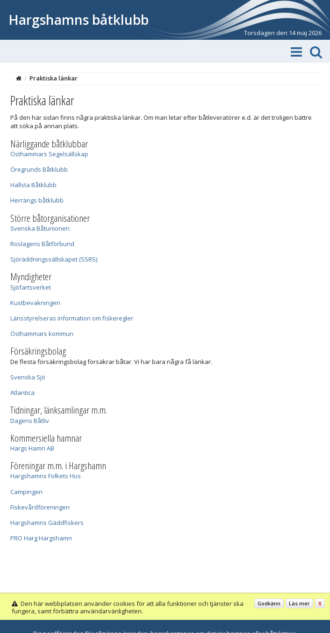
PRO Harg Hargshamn (41, 538)
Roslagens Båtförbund (42, 244)
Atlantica (22, 392)
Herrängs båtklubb (37, 200)
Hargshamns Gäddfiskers (47, 522)
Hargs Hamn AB (32, 448)
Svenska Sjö (27, 377)
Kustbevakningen (35, 302)
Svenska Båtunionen (40, 228)
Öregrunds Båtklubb (39, 169)
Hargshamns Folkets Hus (45, 476)
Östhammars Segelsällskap (49, 154)
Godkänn (269, 603)
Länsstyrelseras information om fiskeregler (71, 318)
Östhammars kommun (41, 333)
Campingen (26, 491)
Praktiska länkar (53, 78)
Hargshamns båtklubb (78, 20)
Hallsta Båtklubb (33, 185)
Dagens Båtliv (29, 420)
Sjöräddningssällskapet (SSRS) (53, 259)
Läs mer (299, 603)
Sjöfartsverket (30, 287)
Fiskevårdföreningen (40, 507)
